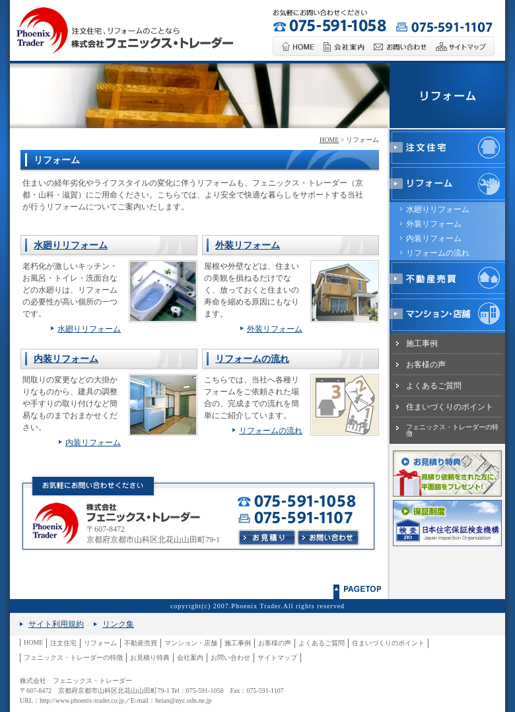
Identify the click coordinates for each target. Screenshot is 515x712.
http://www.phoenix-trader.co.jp (82, 700)
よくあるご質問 (434, 385)
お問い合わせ (230, 657)
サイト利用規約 (56, 624)
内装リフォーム (66, 359)
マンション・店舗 (190, 643)
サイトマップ (277, 657)
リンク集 (118, 624)
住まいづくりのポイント (449, 406)
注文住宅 (63, 643)
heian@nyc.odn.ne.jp (183, 700)
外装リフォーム (247, 245)
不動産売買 (140, 643)
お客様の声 (426, 364)
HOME (329, 139)
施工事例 (422, 343)
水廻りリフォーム (71, 245)
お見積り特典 (150, 657)
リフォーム (100, 643)
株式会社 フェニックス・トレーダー (76, 680)
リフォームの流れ (252, 359)
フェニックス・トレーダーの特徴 (452, 430)
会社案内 (190, 657)
